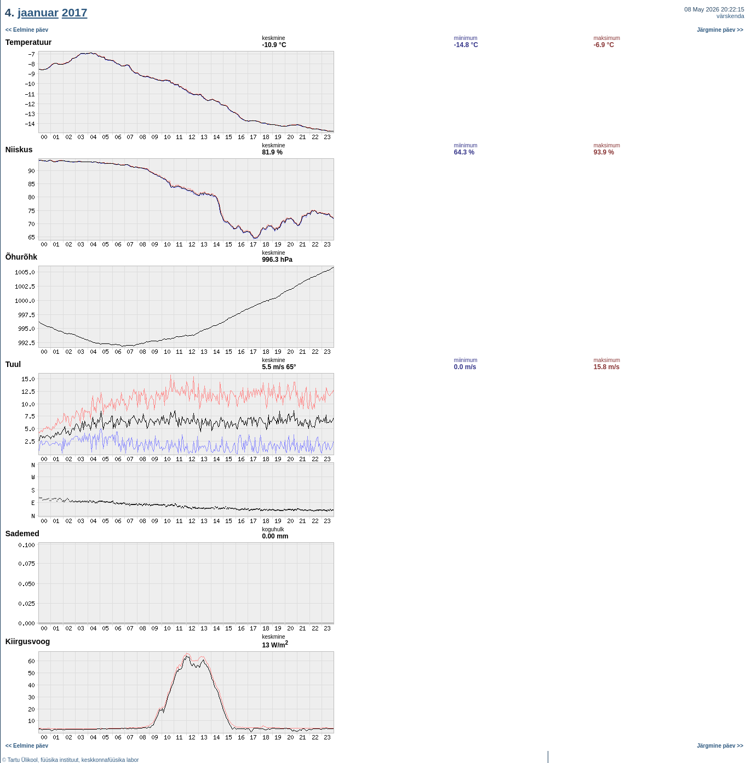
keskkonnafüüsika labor (110, 760)
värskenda (730, 16)
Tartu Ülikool (23, 760)
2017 (75, 12)
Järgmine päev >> (720, 30)
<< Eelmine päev (26, 30)
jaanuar (38, 12)
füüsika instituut (59, 760)
